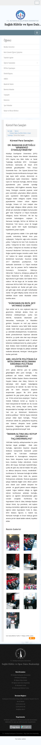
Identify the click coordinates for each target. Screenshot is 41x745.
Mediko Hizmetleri (9, 47)
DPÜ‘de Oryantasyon (9, 68)
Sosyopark (6, 95)
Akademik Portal (20, 685)
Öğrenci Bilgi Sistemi (20, 680)
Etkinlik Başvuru (8, 73)
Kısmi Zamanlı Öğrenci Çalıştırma (13, 52)
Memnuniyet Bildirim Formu (20, 688)
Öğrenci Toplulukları (21, 63)
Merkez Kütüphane (20, 677)
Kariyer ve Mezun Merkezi (11, 110)
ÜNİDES (6, 79)
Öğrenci (17, 131)
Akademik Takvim (9, 84)
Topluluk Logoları (8, 57)
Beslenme (6, 100)
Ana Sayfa (10, 131)
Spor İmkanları (8, 105)
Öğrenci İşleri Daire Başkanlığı (21, 683)
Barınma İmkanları (9, 89)
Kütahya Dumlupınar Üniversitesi (20, 675)
